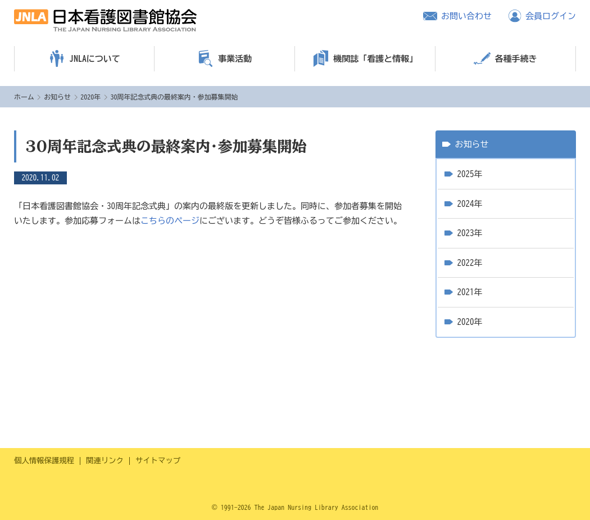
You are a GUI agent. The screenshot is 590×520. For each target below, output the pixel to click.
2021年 (470, 292)
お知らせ (57, 96)
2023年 (470, 233)
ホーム (24, 96)
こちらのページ (169, 220)
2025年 (470, 174)
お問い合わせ (466, 16)
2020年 (90, 96)
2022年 (470, 263)
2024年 (470, 204)
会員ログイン (550, 16)
